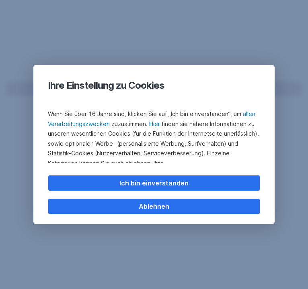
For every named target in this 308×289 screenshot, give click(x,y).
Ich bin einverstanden (154, 183)
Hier (154, 123)
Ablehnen (154, 206)
